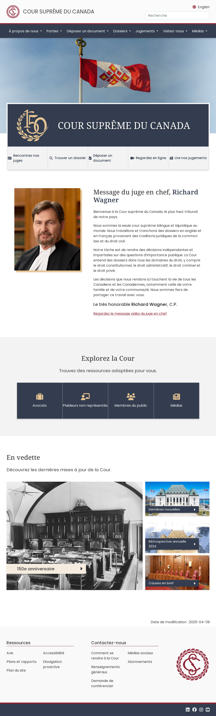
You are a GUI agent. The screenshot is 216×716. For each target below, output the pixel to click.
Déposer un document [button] (86, 31)
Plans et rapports (21, 661)
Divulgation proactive (52, 664)
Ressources (18, 643)
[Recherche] (177, 15)
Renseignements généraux (105, 669)
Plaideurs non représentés (85, 400)
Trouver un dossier (67, 158)
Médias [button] (198, 31)
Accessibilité (53, 653)
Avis (10, 653)
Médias (176, 400)
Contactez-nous (108, 643)
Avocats (40, 400)
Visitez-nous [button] (174, 31)
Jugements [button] (145, 31)
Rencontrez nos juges (23, 158)
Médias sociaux (140, 653)
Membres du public (130, 400)
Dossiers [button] (120, 31)
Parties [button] (52, 31)
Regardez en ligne (148, 158)
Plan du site (16, 670)
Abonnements (140, 661)
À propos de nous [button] (24, 31)
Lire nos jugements (188, 158)
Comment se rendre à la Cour (105, 656)
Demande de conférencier (102, 683)
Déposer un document (100, 158)
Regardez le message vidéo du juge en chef (130, 313)
